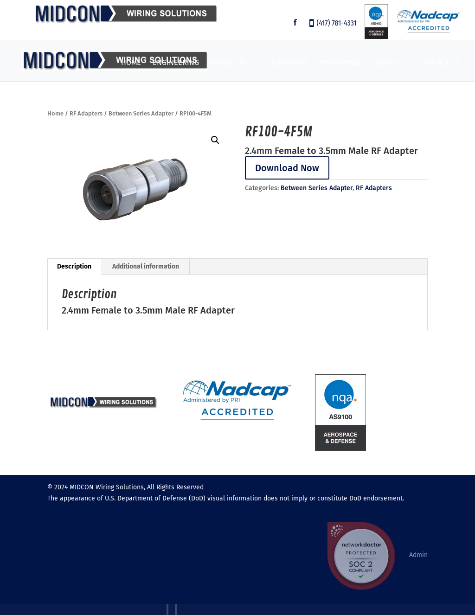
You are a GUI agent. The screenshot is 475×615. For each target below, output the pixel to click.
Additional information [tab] (145, 266)
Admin (418, 555)
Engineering (176, 63)
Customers (287, 63)
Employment (341, 63)
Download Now (287, 167)
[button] (215, 140)
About (387, 63)
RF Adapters (86, 113)
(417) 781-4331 (337, 23)
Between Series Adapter (141, 113)
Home (131, 63)
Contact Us (439, 63)
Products (228, 63)
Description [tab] (74, 266)
